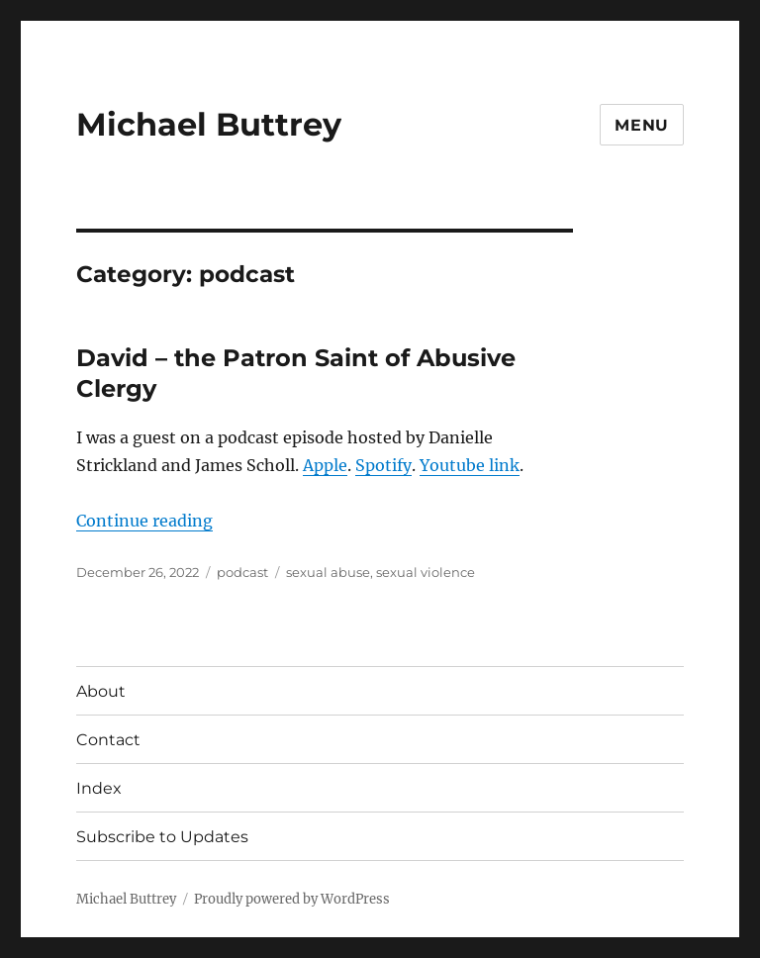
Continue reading (144, 520)
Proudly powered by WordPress (292, 899)
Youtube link (470, 465)
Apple (325, 465)
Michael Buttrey (208, 124)
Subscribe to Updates (162, 836)
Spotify (383, 465)
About (101, 691)
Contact (108, 739)
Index (99, 788)
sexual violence (425, 572)
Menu (642, 125)
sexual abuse (328, 572)
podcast (242, 572)
